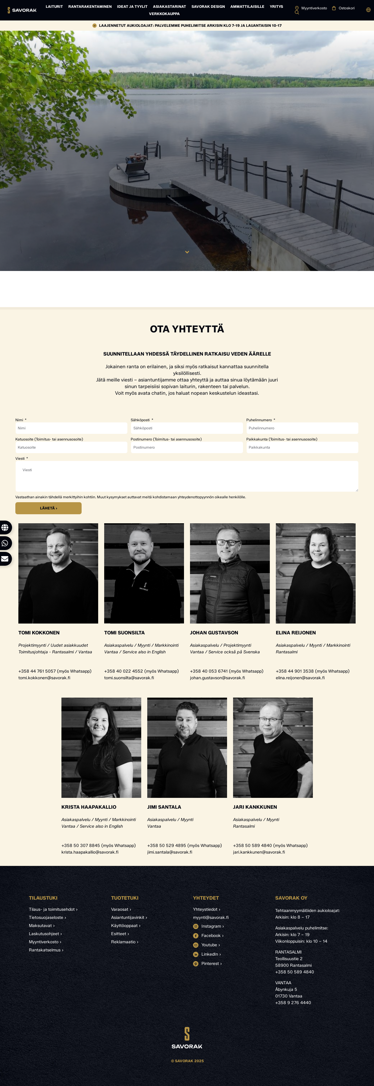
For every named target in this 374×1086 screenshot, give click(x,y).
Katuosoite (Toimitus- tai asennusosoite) (49, 439)
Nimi (19, 420)
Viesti (20, 458)
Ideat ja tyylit (132, 6)
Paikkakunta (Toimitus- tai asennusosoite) (281, 439)
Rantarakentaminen (90, 6)
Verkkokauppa (164, 13)
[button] (368, 10)
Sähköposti (141, 420)
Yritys (276, 6)
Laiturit (54, 6)
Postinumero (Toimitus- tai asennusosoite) (166, 439)
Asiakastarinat (169, 6)
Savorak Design (208, 6)
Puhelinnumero (259, 420)
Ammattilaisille (247, 6)
